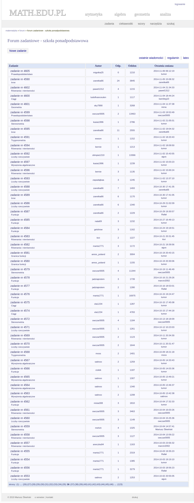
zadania (109, 23)
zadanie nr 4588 (20, 186)
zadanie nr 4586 (20, 203)
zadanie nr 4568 (20, 351)
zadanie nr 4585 (20, 219)
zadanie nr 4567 (20, 360)
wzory (141, 23)
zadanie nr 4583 (20, 236)
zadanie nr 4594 (20, 145)
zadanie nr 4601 (20, 104)
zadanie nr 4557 (20, 442)
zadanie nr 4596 (20, 170)
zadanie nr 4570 (20, 343)
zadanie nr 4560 (20, 418)
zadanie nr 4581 (20, 252)
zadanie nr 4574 (20, 310)
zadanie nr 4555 (20, 451)
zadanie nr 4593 (20, 178)
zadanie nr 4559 (20, 426)
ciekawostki (126, 23)
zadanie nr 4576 (20, 294)
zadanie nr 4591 (20, 137)
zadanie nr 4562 (20, 401)
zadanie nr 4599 (20, 112)
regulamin (173, 57)
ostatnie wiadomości (151, 57)
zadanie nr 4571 (20, 327)
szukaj (170, 23)
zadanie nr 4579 (20, 269)
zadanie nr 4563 (20, 393)
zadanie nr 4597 (20, 161)
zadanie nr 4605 (20, 70)
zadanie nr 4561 (20, 409)
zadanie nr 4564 (20, 385)
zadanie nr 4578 (20, 277)
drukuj (135, 497)
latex (186, 57)
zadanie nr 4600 (20, 95)
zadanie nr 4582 (20, 244)
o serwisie (39, 497)
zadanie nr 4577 (20, 285)
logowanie (180, 4)
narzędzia (156, 23)
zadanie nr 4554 (20, 459)
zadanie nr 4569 (20, 335)
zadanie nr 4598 (20, 120)
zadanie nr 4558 (20, 434)
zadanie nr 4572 (20, 318)
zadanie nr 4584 (20, 227)
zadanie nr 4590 (20, 79)
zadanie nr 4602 (20, 87)
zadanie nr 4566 (20, 368)
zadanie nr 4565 (20, 376)
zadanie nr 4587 (20, 211)
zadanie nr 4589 (20, 194)
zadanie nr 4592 (20, 153)
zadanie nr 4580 (20, 261)
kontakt (49, 497)
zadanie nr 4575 (20, 302)
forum (22, 30)
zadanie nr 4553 (20, 475)
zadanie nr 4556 (20, 467)
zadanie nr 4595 (20, 128)
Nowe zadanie (18, 50)
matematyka (11, 30)
